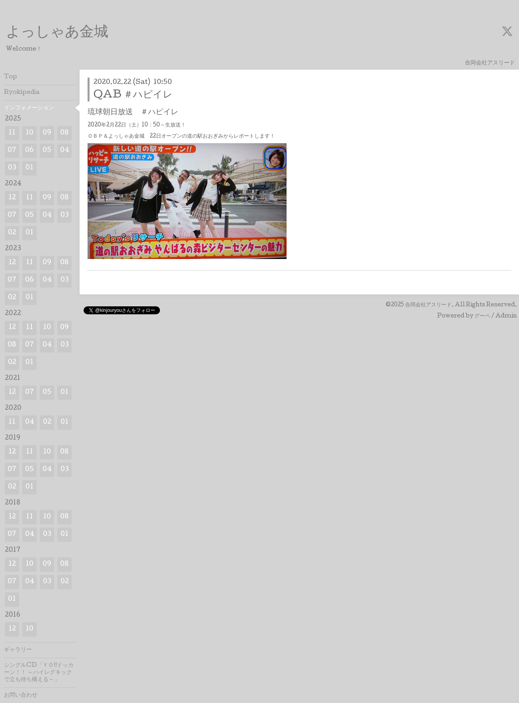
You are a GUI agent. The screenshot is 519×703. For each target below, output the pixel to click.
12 (12, 198)
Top (10, 77)
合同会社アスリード (428, 305)
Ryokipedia (22, 93)
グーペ (482, 316)
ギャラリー (18, 650)
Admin (506, 316)
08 (64, 133)
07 (12, 150)
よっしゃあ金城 (57, 33)
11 (12, 133)
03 (12, 168)
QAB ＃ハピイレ (133, 95)
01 (29, 168)
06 (29, 150)
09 (47, 133)
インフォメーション (29, 108)
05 (47, 150)
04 (64, 150)
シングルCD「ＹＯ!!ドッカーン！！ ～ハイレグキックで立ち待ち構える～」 (39, 672)
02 (12, 233)
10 (29, 133)
